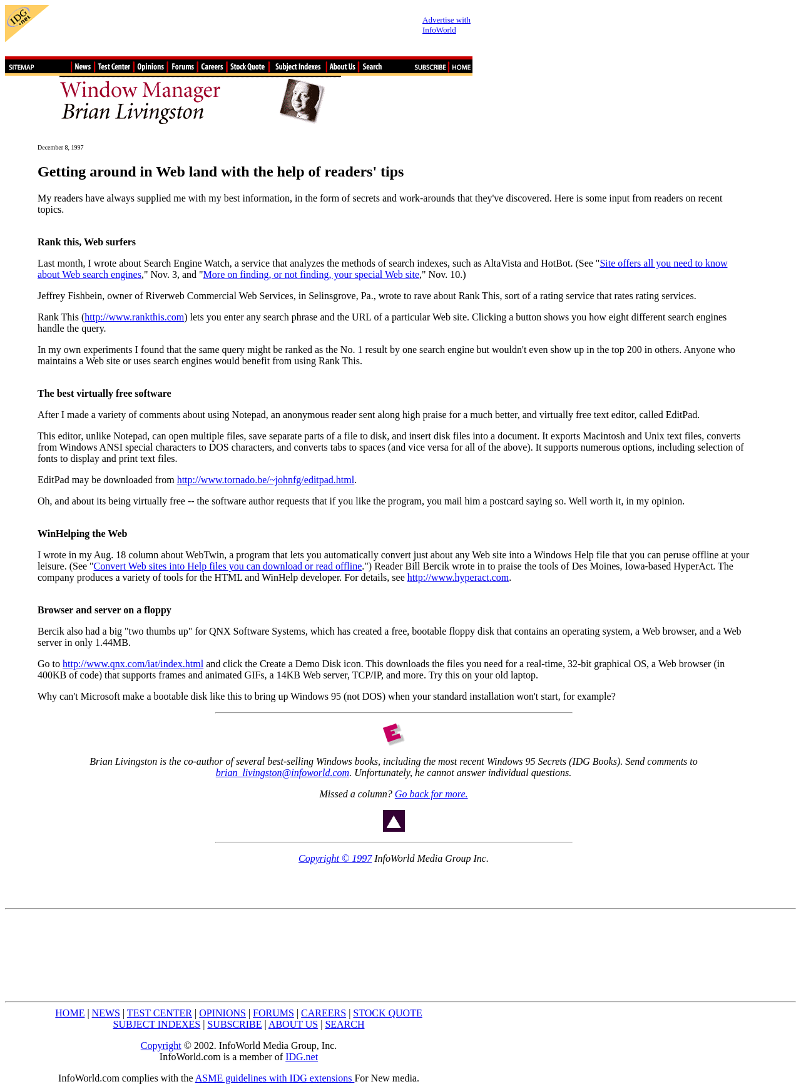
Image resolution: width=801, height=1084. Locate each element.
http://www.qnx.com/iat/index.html (133, 663)
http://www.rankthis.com (134, 317)
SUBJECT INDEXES (157, 1024)
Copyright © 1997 (335, 858)
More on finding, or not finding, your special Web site (311, 274)
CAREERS (323, 1013)
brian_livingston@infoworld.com (282, 772)
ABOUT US (293, 1024)
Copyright (161, 1045)
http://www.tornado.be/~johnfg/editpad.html (266, 479)
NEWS (106, 1013)
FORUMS (273, 1013)
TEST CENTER (159, 1013)
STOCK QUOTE (387, 1013)
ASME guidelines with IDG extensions (275, 1078)
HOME (69, 1013)
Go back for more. (431, 794)
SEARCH (344, 1024)
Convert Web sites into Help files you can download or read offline (228, 566)
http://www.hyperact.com (458, 577)
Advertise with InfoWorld (446, 24)
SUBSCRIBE (234, 1024)
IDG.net (301, 1056)
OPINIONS (222, 1013)
